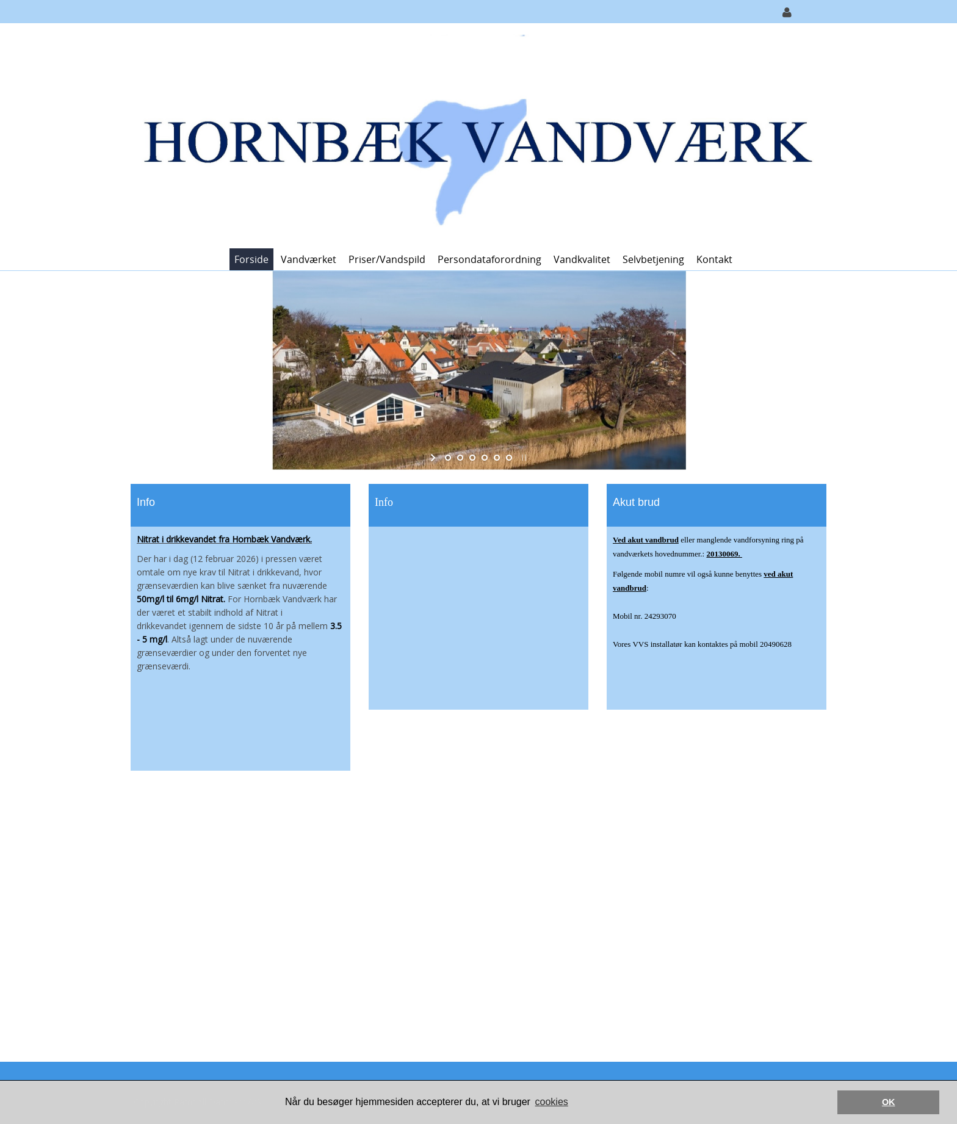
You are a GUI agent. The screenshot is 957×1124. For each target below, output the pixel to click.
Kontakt (714, 259)
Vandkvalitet (582, 259)
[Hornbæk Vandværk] (474, 134)
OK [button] (888, 1102)
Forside (251, 259)
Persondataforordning (489, 259)
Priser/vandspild (386, 259)
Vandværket (308, 259)
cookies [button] (551, 1102)
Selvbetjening (653, 259)
